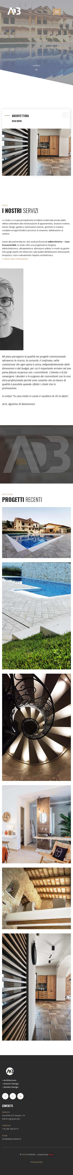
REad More (17, 120)
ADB (24, 1154)
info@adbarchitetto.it (11, 1139)
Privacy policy (36, 1162)
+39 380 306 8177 (10, 1129)
